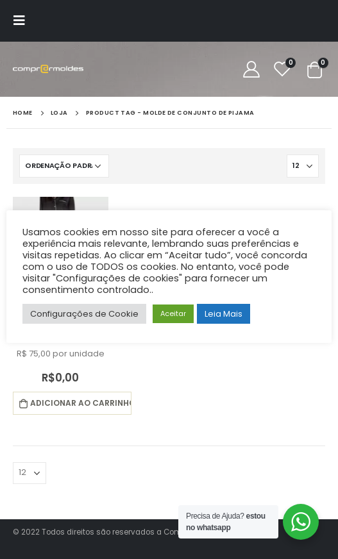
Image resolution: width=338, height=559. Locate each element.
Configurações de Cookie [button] (84, 314)
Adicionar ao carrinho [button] (80, 402)
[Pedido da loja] (64, 166)
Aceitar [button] (173, 313)
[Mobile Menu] (23, 20)
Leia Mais (223, 314)
